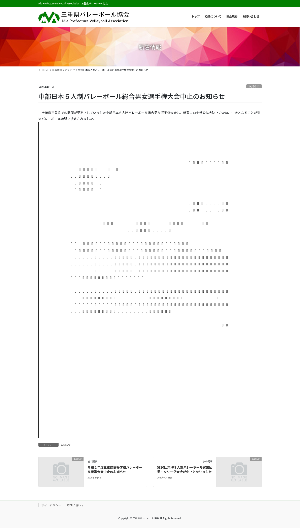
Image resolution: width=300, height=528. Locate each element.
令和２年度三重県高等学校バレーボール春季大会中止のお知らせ (115, 469)
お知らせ (254, 86)
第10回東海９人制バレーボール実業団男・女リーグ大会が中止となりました (184, 469)
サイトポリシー (51, 505)
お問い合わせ (75, 505)
